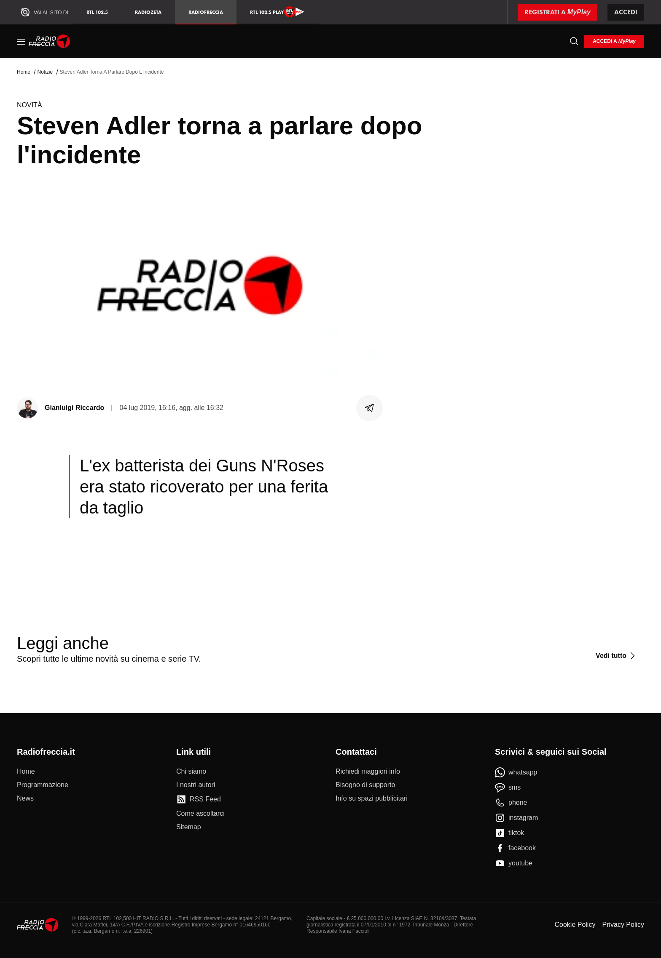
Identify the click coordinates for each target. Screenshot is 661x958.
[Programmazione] (42, 785)
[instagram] (516, 818)
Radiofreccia (205, 12)
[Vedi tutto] (616, 655)
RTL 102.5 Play (277, 12)
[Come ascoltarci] (200, 813)
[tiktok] (509, 833)
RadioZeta (148, 12)
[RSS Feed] (198, 799)
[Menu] (21, 41)
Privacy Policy (623, 924)
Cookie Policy (574, 924)
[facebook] (515, 848)
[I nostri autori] (195, 785)
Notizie (45, 72)
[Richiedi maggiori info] (368, 771)
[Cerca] (574, 41)
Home (23, 72)
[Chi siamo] (191, 771)
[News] (25, 798)
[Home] (49, 41)
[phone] (511, 803)
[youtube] (513, 863)
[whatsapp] (516, 772)
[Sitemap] (188, 827)
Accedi (625, 12)
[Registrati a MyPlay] (557, 12)
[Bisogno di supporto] (365, 785)
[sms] (508, 787)
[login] (614, 41)
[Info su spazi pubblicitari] (372, 798)
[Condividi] (369, 407)
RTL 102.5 (97, 12)
